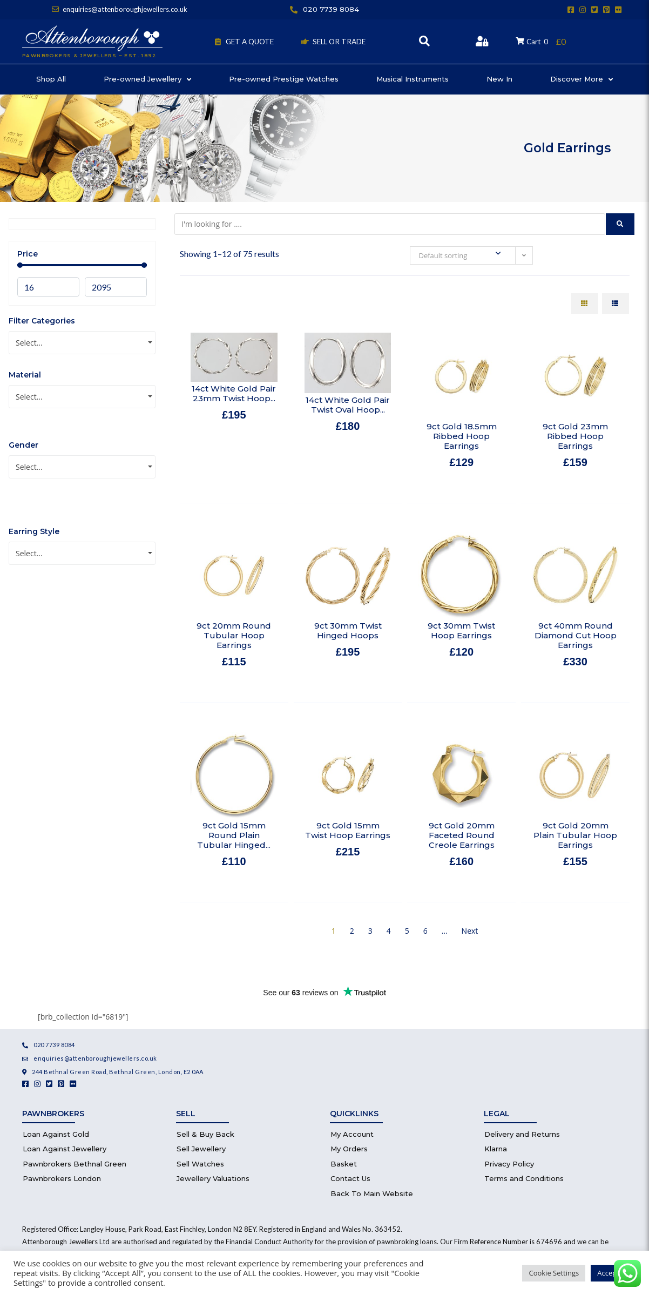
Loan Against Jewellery (64, 1148)
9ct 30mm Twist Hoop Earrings (461, 630)
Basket (343, 1163)
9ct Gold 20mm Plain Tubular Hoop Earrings (575, 835)
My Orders (349, 1148)
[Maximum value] (116, 287)
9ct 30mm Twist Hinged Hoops (348, 630)
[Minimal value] (82, 265)
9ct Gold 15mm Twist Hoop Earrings (347, 830)
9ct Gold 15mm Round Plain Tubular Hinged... (234, 835)
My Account (352, 1134)
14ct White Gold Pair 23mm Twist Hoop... (234, 393)
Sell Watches (200, 1163)
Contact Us (350, 1178)
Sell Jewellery (201, 1148)
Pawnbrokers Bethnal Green (74, 1163)
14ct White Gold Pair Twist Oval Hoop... (348, 405)
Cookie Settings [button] (554, 1273)
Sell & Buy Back (205, 1134)
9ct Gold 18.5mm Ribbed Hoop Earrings (462, 436)
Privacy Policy (509, 1163)
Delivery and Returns (522, 1134)
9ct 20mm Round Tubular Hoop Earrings (234, 635)
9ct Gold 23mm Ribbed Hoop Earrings (575, 436)
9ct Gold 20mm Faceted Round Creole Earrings (462, 835)
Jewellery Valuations (213, 1178)
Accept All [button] (613, 1273)
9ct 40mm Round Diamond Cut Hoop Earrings (576, 635)
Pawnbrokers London (62, 1178)
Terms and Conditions (524, 1178)
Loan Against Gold (56, 1134)
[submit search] (620, 224)
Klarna (495, 1148)
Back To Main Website (371, 1193)
